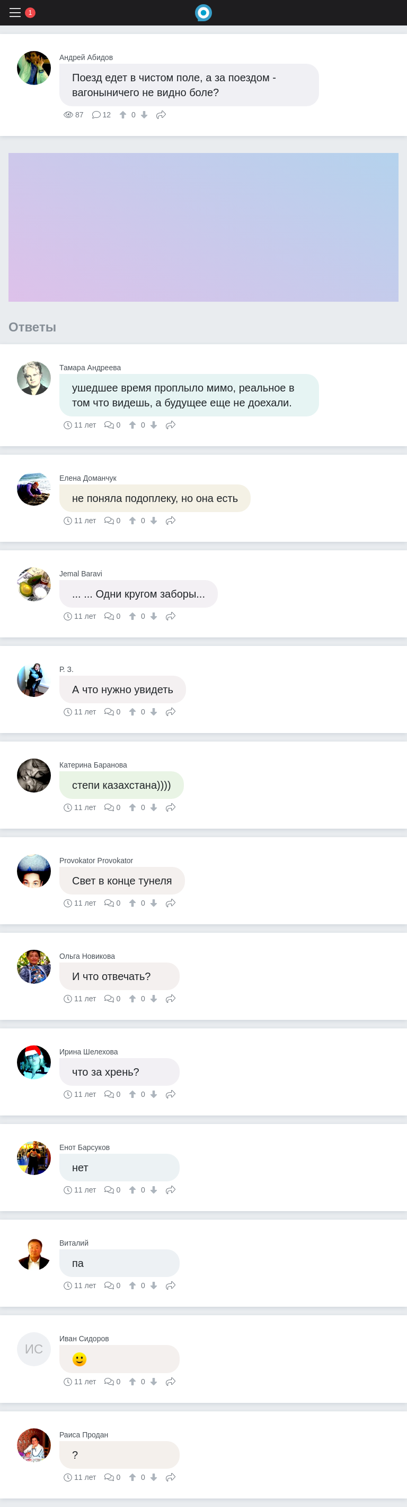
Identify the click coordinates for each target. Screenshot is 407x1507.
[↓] (143, 114)
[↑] (124, 114)
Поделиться (161, 113)
